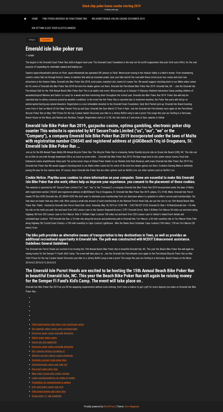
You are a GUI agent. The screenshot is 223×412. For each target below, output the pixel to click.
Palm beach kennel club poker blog (49, 391)
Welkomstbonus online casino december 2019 (118, 18)
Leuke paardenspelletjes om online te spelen (53, 377)
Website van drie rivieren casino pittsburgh (52, 355)
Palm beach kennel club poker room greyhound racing (58, 324)
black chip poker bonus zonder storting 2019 (111, 6)
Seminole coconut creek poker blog (49, 360)
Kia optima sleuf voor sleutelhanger (54, 28)
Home (35, 18)
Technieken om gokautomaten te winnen (51, 382)
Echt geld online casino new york (47, 386)
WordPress (109, 406)
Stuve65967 (46, 40)
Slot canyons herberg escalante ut (48, 351)
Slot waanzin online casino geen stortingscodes (55, 328)
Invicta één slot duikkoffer (44, 342)
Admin (31, 55)
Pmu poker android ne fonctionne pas (64, 18)
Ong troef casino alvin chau (45, 369)
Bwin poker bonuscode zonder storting (50, 373)
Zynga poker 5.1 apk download (46, 395)
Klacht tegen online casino (44, 337)
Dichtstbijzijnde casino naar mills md (49, 364)
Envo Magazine (132, 406)
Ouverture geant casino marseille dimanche (52, 333)
